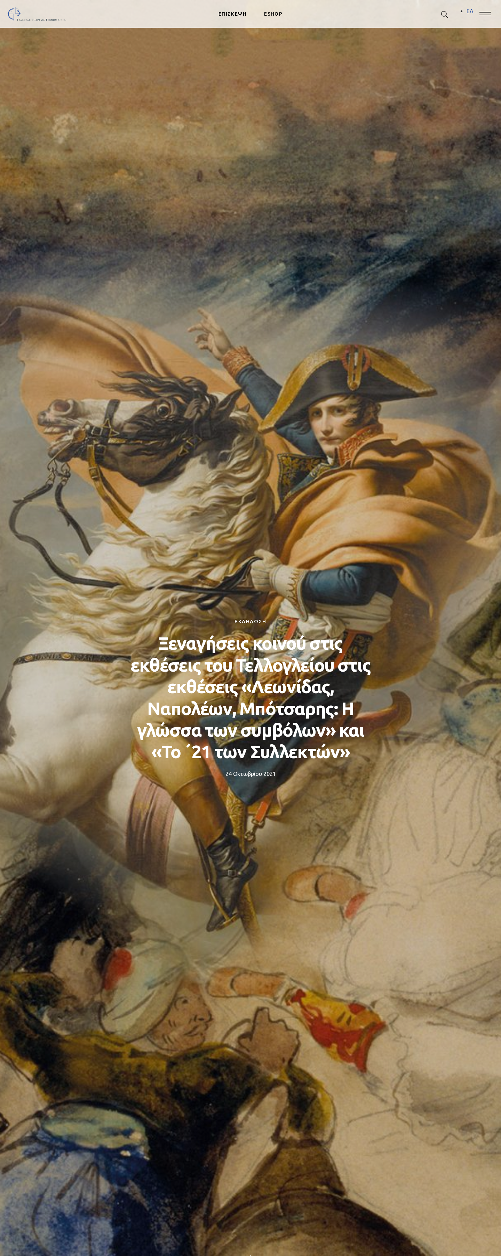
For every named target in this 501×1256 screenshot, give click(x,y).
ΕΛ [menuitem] (470, 11)
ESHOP (273, 14)
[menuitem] (470, 11)
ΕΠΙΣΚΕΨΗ (232, 14)
